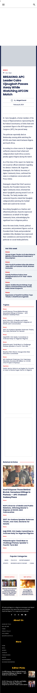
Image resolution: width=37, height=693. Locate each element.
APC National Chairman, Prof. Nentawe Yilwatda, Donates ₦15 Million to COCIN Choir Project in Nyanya (17, 361)
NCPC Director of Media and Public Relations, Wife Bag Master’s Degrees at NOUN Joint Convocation (18, 509)
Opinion (5, 366)
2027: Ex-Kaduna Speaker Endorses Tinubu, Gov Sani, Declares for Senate (18, 330)
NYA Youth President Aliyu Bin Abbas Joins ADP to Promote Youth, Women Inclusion (19, 266)
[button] (3, 4)
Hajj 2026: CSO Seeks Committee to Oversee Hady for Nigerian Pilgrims (15, 338)
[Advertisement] (18, 26)
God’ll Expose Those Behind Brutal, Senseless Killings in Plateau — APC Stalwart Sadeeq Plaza (16, 493)
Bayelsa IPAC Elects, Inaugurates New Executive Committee (16, 353)
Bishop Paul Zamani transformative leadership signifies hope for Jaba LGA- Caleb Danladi (9, 592)
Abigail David (21, 100)
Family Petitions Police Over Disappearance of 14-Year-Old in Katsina (18, 276)
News (5, 70)
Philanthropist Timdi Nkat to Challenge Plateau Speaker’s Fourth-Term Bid (17, 345)
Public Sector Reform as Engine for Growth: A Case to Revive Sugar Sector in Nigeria (18, 369)
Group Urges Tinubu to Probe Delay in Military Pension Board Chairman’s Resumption (20, 256)
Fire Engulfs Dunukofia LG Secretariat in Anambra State (27, 592)
